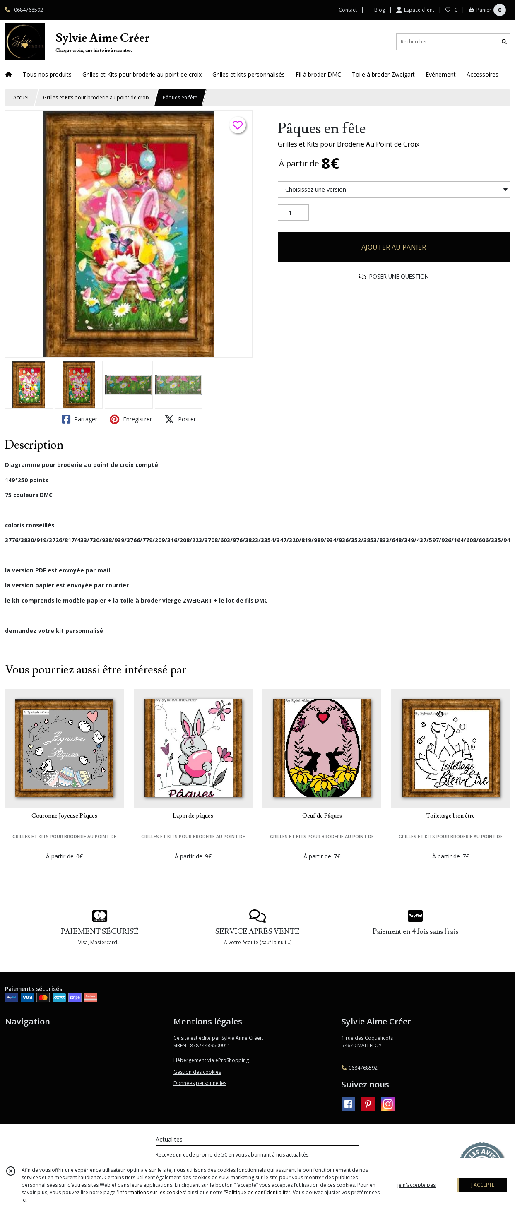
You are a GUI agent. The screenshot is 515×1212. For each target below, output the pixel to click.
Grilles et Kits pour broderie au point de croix (96, 97)
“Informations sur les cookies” (151, 1192)
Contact (348, 9)
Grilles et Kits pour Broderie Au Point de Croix (348, 144)
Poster (180, 419)
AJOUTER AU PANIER (393, 247)
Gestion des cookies (197, 1071)
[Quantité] (293, 212)
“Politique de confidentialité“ (257, 1192)
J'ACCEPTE (482, 1184)
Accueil (21, 97)
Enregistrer (131, 419)
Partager (79, 419)
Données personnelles (199, 1083)
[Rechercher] (504, 42)
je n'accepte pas (416, 1184)
